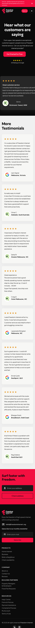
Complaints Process (9, 608)
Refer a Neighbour (8, 557)
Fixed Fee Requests (9, 589)
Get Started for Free (14, 54)
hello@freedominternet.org (16, 524)
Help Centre (6, 599)
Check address (18, 496)
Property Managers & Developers (8, 585)
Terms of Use (6, 614)
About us (5, 571)
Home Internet (7, 551)
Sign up (24, 11)
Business (5, 554)
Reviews (5, 576)
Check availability (8, 560)
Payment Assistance (9, 605)
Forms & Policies (7, 602)
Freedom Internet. (26, 623)
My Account (6, 611)
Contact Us (6, 574)
